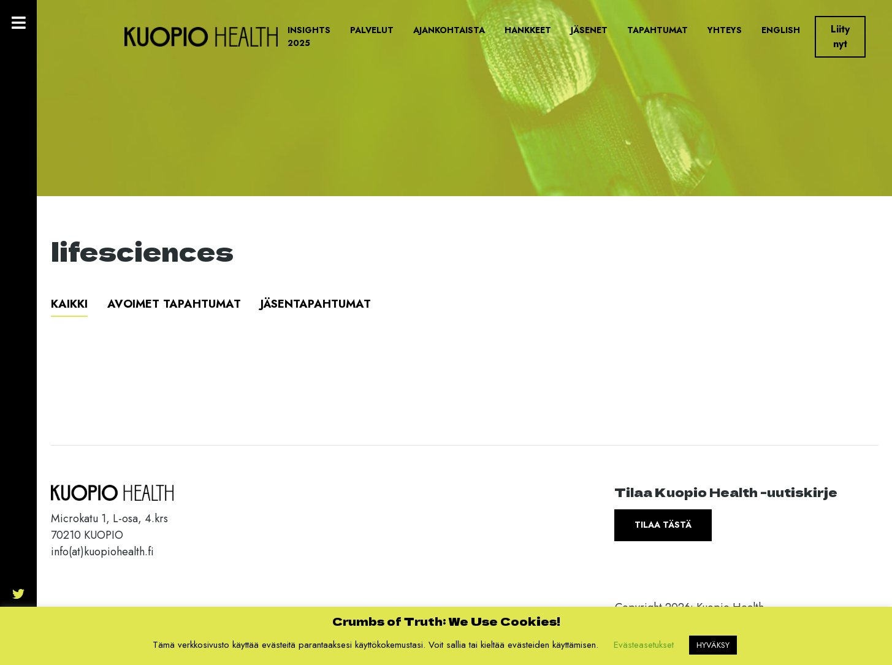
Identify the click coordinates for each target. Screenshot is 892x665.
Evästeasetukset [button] (644, 645)
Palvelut (372, 30)
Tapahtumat (657, 30)
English (780, 30)
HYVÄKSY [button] (713, 645)
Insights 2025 (309, 36)
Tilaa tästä (663, 525)
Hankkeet (528, 30)
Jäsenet (589, 30)
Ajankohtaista (449, 30)
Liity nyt (840, 36)
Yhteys (724, 30)
